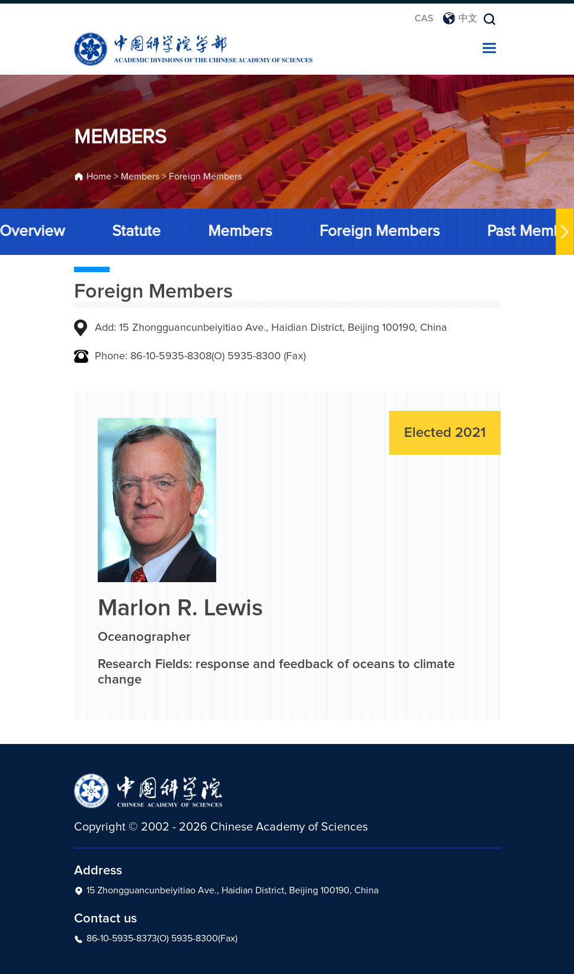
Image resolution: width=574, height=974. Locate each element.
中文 (459, 18)
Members (140, 178)
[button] (563, 232)
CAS (424, 18)
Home (98, 178)
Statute (135, 231)
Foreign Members (205, 178)
